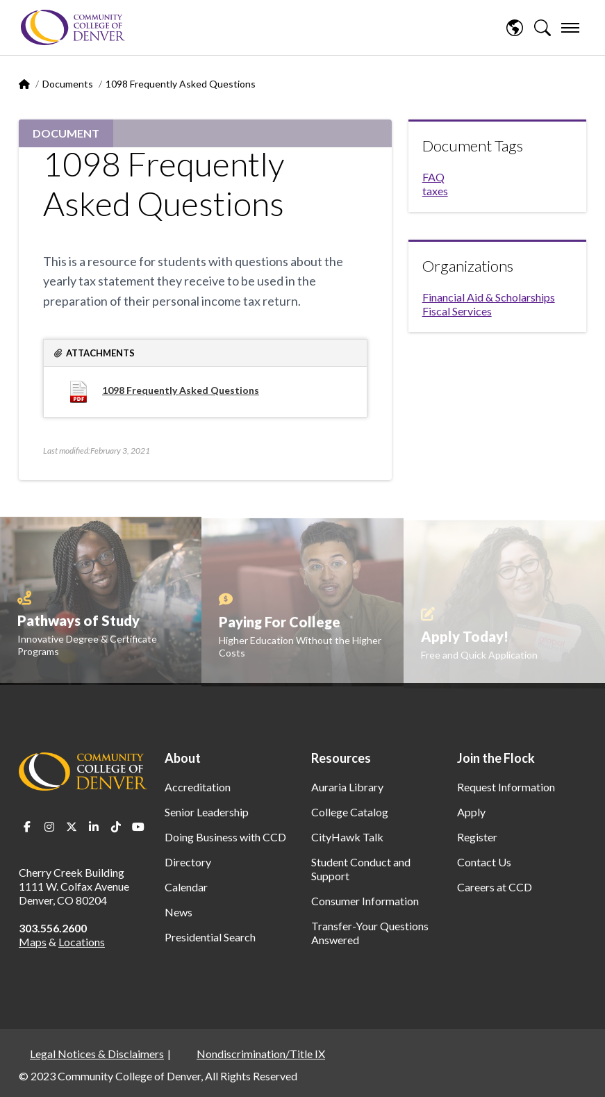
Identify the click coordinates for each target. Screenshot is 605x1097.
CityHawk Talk (347, 836)
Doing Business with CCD (225, 836)
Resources (341, 758)
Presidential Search (210, 936)
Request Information (506, 786)
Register (477, 836)
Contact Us (484, 861)
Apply (471, 811)
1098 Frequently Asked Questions (180, 390)
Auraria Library (347, 786)
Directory (188, 861)
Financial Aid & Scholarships (488, 297)
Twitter (71, 826)
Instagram (49, 826)
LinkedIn (93, 826)
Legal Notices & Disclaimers (97, 1053)
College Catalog (349, 811)
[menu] (570, 28)
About (183, 758)
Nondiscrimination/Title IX (261, 1053)
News (178, 911)
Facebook (27, 826)
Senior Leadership (207, 811)
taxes (435, 190)
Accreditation (198, 786)
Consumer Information (365, 900)
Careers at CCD (494, 886)
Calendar (186, 886)
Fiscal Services (457, 310)
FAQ (433, 176)
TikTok (116, 826)
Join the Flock (496, 758)
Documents (67, 84)
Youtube (138, 826)
